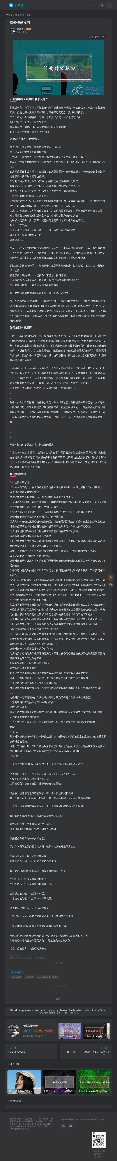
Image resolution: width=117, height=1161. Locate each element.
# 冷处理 (29, 977)
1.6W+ (27, 1031)
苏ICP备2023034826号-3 (94, 1120)
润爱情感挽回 (20, 23)
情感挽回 (19, 15)
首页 (9, 15)
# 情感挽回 (16, 977)
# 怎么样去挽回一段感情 (48, 977)
